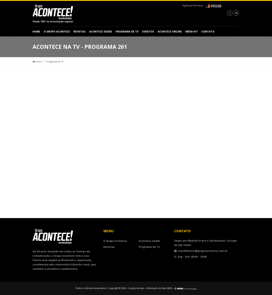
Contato (207, 31)
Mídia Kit (191, 31)
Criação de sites (136, 288)
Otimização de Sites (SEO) (159, 288)
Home (36, 31)
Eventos (148, 31)
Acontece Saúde (100, 31)
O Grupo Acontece (57, 31)
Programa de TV (127, 31)
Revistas (80, 31)
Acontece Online (170, 31)
